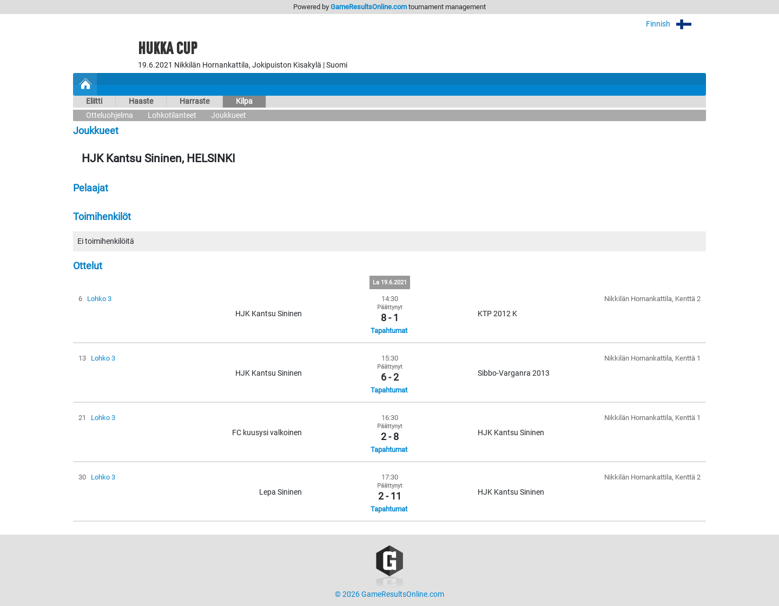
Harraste (194, 101)
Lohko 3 (99, 299)
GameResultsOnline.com (369, 7)
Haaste (141, 101)
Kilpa (244, 101)
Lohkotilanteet (172, 115)
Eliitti (94, 101)
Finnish (676, 24)
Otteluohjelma (109, 115)
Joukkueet (228, 115)
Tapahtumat (389, 331)
